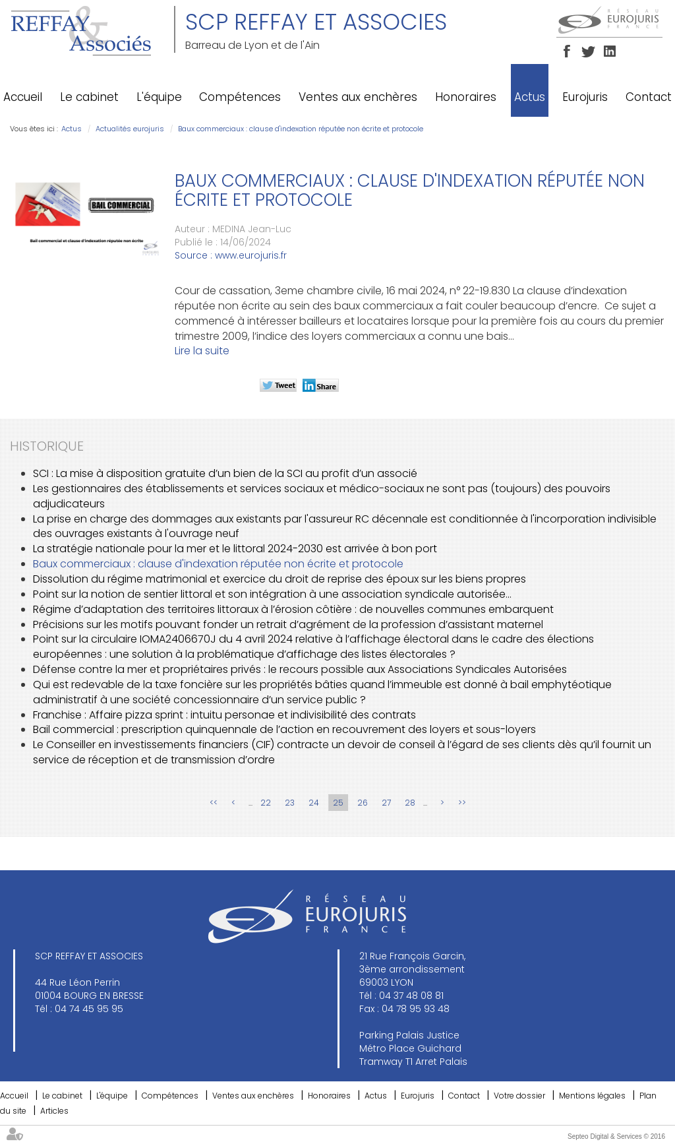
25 (338, 802)
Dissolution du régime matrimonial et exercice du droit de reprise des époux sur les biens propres (279, 579)
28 (410, 802)
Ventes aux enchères (358, 97)
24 (313, 802)
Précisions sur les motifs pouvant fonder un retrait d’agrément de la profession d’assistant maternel (288, 624)
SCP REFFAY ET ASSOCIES (316, 22)
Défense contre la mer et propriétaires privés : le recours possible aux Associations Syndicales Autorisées (300, 669)
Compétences (240, 97)
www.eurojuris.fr (251, 255)
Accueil (22, 97)
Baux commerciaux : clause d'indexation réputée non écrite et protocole (300, 128)
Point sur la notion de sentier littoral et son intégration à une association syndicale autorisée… (272, 594)
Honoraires (465, 97)
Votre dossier (519, 1095)
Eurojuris (585, 97)
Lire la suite (202, 350)
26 (362, 802)
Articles (54, 1110)
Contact (649, 97)
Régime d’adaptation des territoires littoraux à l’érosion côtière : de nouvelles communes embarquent (293, 609)
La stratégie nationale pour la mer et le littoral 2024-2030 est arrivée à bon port (235, 548)
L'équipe (159, 97)
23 (290, 802)
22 (265, 802)
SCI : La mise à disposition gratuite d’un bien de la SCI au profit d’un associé (225, 473)
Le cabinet (89, 97)
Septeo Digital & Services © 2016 (616, 1136)
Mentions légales (592, 1095)
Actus (529, 97)
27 (386, 802)
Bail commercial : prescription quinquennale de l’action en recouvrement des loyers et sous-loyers (284, 729)
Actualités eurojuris (130, 128)
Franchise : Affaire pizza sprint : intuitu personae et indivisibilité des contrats (224, 714)
